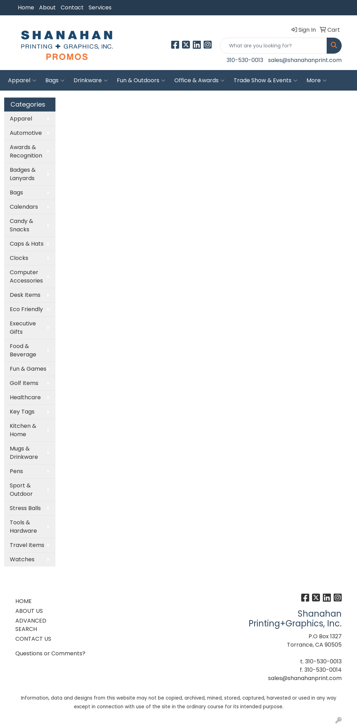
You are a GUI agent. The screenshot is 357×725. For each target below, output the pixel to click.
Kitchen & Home (23, 430)
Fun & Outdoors (141, 80)
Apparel (22, 80)
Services (100, 7)
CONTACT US (33, 639)
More (316, 80)
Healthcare (25, 397)
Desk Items (25, 295)
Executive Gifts (23, 327)
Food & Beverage (23, 350)
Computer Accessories (26, 276)
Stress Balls (25, 508)
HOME (23, 601)
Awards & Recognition (26, 151)
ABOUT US (29, 611)
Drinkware (91, 80)
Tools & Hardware (23, 526)
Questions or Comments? (50, 653)
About (47, 7)
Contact (72, 7)
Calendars (24, 207)
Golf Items (24, 383)
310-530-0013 (245, 60)
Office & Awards (199, 80)
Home (26, 7)
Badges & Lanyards (23, 174)
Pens (16, 471)
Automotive (26, 133)
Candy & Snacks (21, 225)
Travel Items (27, 545)
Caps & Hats (27, 244)
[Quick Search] (273, 46)
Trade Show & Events (265, 80)
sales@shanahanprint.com (305, 60)
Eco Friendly (26, 309)
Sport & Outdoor (21, 489)
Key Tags (22, 412)
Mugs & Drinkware (24, 453)
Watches (22, 559)
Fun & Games (28, 369)
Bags (54, 80)
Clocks (19, 258)
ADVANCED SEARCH (30, 625)
